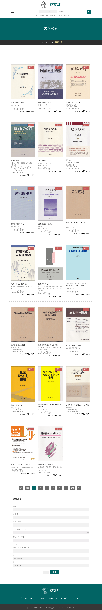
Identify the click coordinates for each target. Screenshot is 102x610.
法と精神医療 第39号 (74, 345)
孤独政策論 (15, 160)
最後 (72, 488)
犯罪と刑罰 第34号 (73, 102)
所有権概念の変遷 (17, 103)
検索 (54, 572)
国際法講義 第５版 (45, 224)
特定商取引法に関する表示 (59, 598)
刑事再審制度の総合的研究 (48, 345)
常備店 (42, 15)
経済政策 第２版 (72, 162)
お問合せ (66, 15)
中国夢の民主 (43, 161)
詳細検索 (61, 11)
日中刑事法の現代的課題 (75, 285)
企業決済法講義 (16, 405)
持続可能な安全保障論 (19, 284)
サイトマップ (77, 598)
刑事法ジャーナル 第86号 (21, 465)
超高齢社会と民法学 (45, 464)
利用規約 (43, 598)
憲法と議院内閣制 (17, 224)
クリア (46, 572)
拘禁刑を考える (44, 284)
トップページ (45, 42)
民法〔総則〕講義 (44, 102)
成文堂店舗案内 (50, 15)
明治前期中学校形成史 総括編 (77, 405)
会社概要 (59, 15)
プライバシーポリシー (28, 598)
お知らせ (36, 15)
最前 (27, 488)
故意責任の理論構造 (18, 345)
